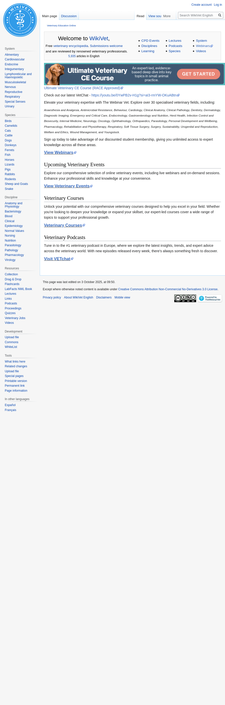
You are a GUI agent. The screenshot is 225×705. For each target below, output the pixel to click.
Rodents (10, 179)
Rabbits (10, 174)
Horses (9, 160)
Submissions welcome (106, 46)
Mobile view (122, 297)
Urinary (9, 106)
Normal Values (14, 231)
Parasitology (13, 245)
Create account (201, 4)
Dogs (8, 140)
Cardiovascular (15, 59)
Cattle (8, 135)
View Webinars (58, 152)
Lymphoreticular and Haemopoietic (18, 75)
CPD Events (150, 40)
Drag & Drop (13, 279)
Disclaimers (104, 297)
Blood (8, 216)
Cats (8, 130)
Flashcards (12, 284)
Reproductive (13, 92)
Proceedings (13, 308)
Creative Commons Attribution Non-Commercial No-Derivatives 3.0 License (168, 289)
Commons (11, 342)
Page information (16, 390)
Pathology (11, 250)
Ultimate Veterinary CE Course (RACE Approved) (82, 88)
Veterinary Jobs (15, 318)
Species (174, 51)
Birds (8, 121)
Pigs (7, 169)
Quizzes (10, 313)
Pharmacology (14, 255)
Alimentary (12, 54)
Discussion (69, 16)
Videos (201, 51)
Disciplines (149, 46)
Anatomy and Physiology (13, 205)
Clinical (9, 221)
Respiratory (12, 96)
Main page (49, 16)
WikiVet (98, 38)
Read (151, 16)
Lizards (9, 164)
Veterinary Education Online (61, 25)
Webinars (203, 46)
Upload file (12, 337)
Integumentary (14, 69)
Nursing (10, 235)
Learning (147, 51)
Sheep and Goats (16, 184)
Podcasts (175, 46)
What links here (15, 361)
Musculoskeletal (15, 82)
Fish (7, 155)
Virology (10, 260)
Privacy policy (52, 297)
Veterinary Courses (63, 225)
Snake (9, 189)
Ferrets (9, 150)
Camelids (11, 125)
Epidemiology (14, 226)
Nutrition (10, 240)
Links (8, 298)
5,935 (72, 56)
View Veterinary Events (67, 186)
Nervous (10, 87)
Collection (11, 274)
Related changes (16, 366)
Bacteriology (13, 211)
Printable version (16, 381)
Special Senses (15, 101)
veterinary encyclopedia (70, 46)
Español (10, 405)
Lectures (175, 40)
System (201, 40)
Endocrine (11, 64)
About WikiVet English (78, 297)
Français (10, 410)
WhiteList (11, 347)
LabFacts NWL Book (18, 289)
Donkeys (10, 145)
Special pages (14, 376)
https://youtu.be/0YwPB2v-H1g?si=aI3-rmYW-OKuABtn (134, 95)
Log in (218, 4)
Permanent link (15, 385)
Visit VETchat (57, 258)
